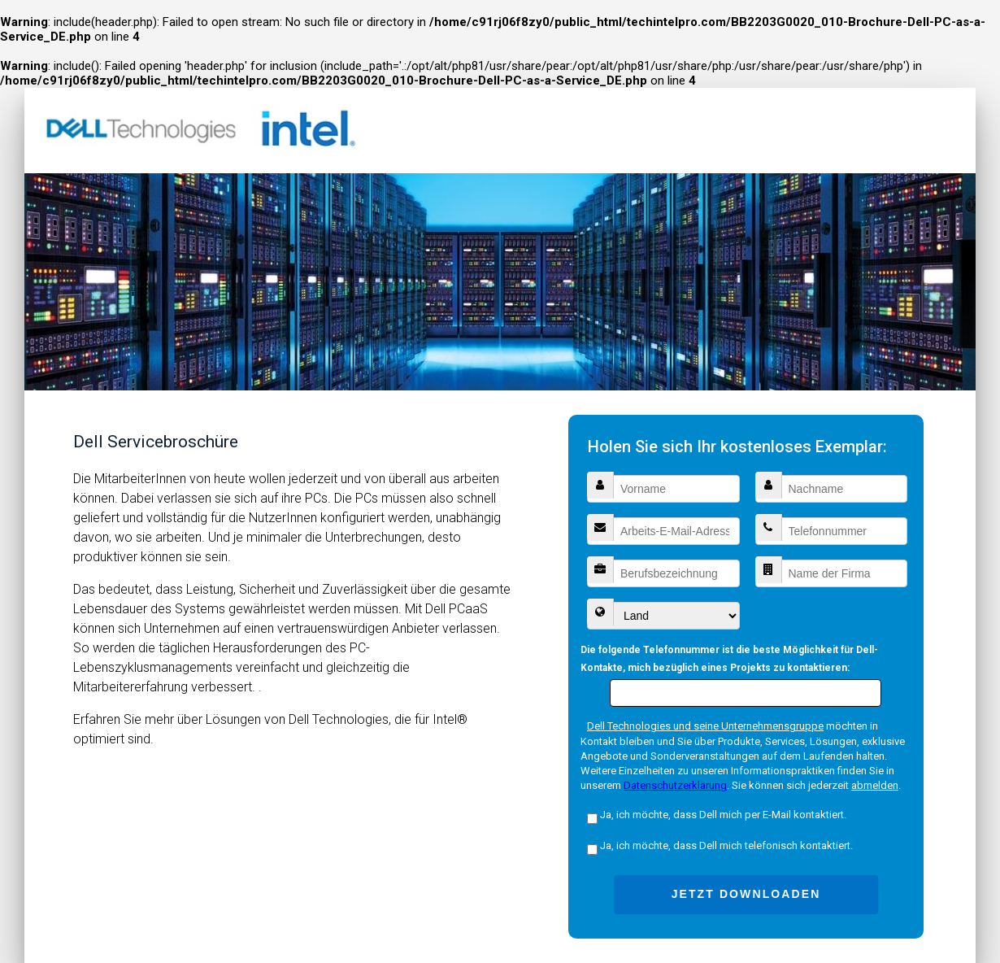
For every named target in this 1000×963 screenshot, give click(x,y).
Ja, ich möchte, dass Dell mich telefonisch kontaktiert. (720, 845)
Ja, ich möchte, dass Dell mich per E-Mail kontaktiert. (716, 814)
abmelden (874, 785)
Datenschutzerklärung (675, 785)
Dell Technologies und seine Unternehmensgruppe (705, 726)
